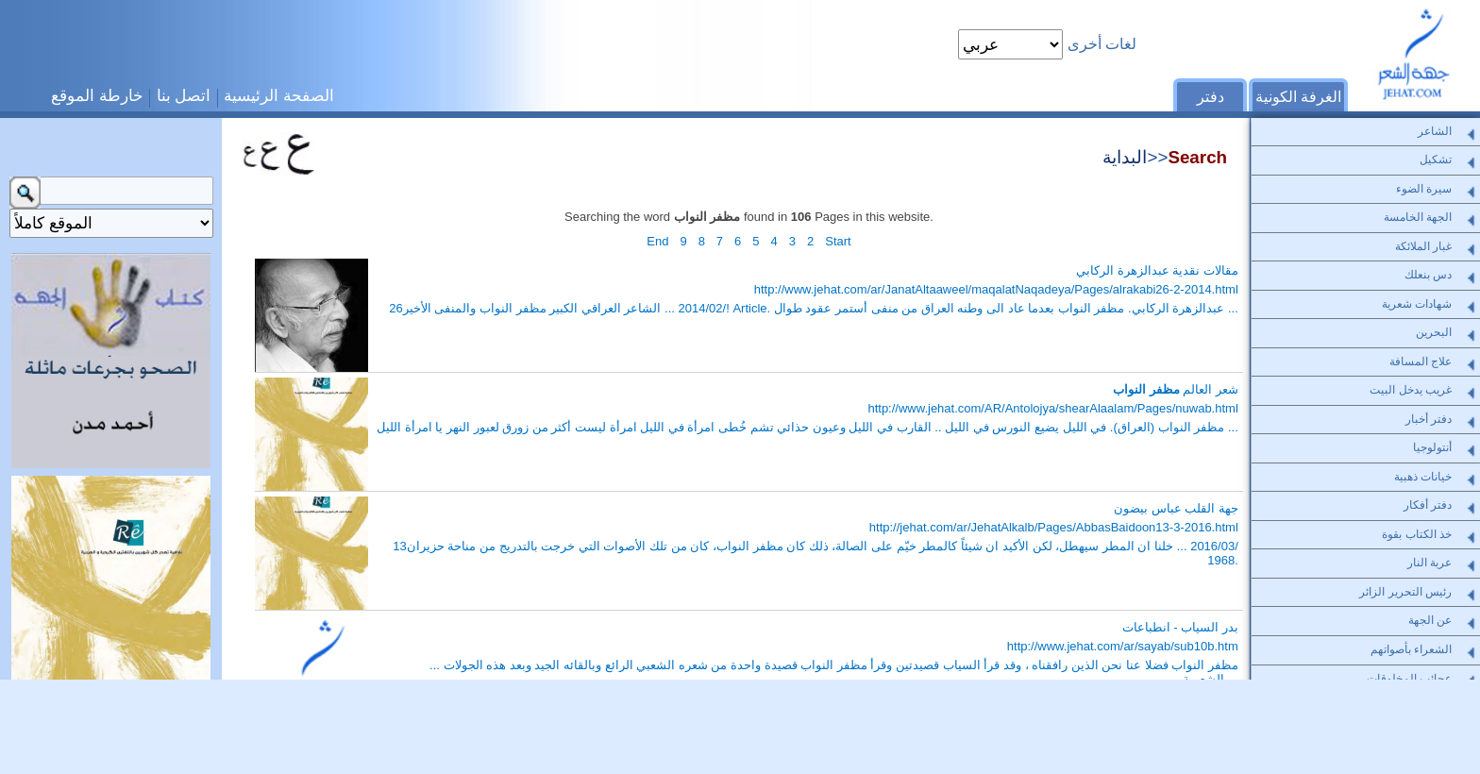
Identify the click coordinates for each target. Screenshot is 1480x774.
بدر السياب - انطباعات (1180, 627)
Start (837, 241)
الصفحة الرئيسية (279, 95)
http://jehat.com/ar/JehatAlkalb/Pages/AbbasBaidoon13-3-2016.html (1053, 527)
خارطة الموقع (97, 95)
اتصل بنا (184, 95)
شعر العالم (1175, 389)
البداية (1124, 157)
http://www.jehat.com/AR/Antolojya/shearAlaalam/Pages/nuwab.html (1052, 408)
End (657, 241)
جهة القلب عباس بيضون (1176, 508)
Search (1197, 157)
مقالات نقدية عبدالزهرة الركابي (1157, 270)
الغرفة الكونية (1298, 97)
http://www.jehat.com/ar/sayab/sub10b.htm (1122, 646)
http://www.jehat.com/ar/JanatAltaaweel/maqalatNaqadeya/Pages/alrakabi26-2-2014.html (996, 289)
